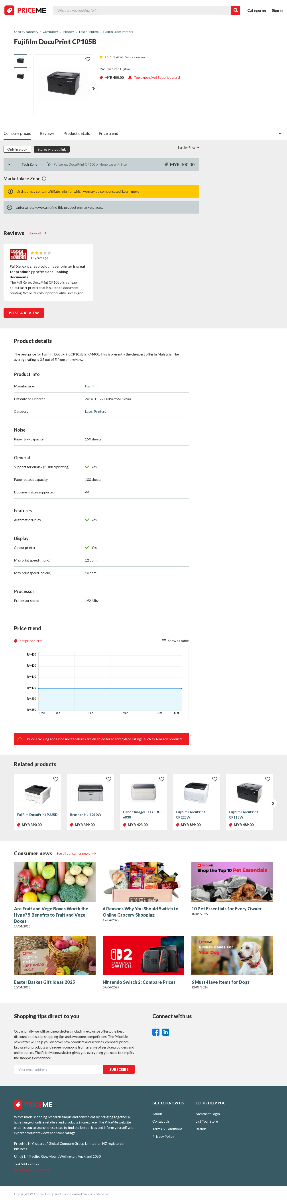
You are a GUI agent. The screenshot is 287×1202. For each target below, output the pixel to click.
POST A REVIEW (24, 313)
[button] (93, 88)
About (157, 1114)
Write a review (135, 57)
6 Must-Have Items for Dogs (220, 982)
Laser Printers (95, 411)
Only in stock (17, 149)
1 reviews (117, 57)
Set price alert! (28, 640)
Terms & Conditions (167, 1129)
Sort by (188, 147)
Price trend (108, 133)
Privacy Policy (163, 1136)
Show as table (175, 640)
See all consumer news (74, 853)
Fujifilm (125, 69)
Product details (76, 133)
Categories (257, 10)
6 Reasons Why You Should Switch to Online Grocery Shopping (141, 911)
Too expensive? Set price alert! (154, 77)
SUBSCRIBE (118, 1069)
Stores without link (51, 149)
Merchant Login (208, 1114)
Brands (201, 1129)
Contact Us (161, 1121)
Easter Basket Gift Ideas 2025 (44, 982)
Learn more (130, 191)
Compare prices (17, 133)
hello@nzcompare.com (31, 1169)
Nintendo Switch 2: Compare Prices (139, 982)
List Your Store (207, 1121)
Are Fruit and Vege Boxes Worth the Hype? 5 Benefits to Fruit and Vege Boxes (51, 915)
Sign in (277, 10)
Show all (35, 233)
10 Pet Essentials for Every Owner (226, 908)
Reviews (47, 133)
